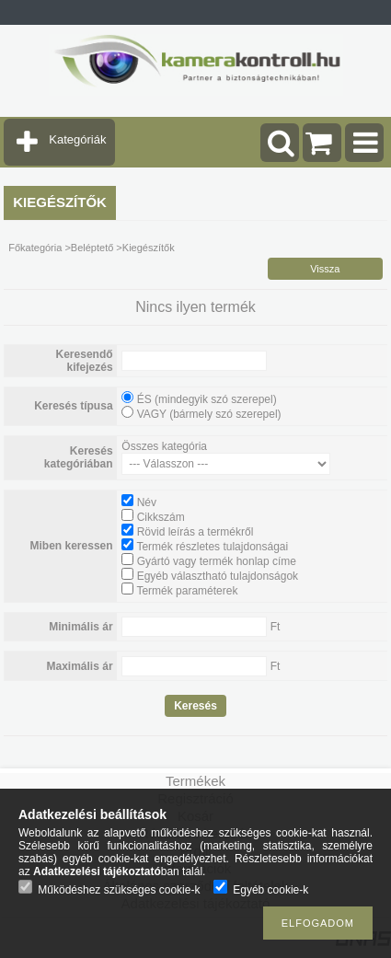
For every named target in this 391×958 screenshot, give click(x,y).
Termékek (195, 781)
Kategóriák (77, 139)
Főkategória (35, 247)
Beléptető (92, 247)
